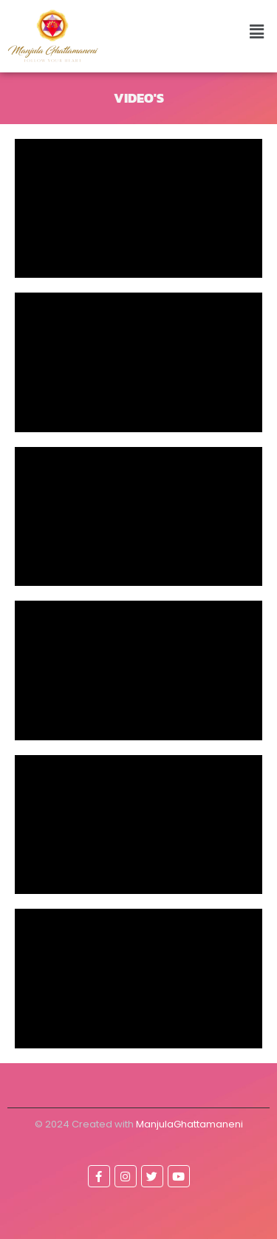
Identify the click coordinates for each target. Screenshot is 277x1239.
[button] (257, 31)
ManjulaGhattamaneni (189, 1124)
